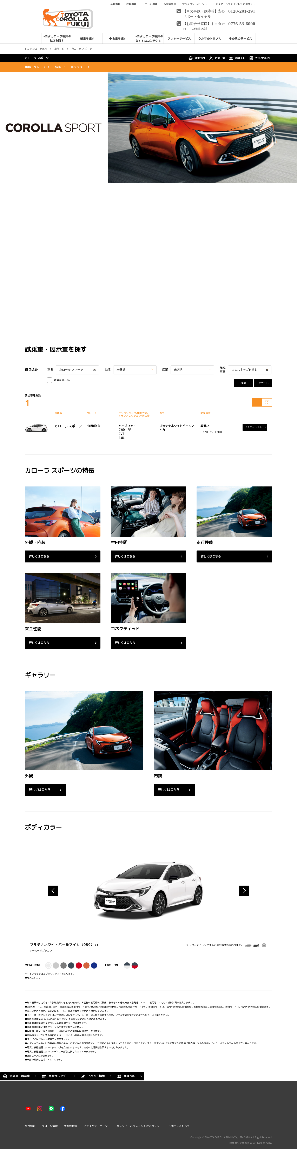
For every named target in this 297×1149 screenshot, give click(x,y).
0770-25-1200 (211, 432)
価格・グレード (35, 67)
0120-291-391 (241, 10)
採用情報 (131, 4)
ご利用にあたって (179, 1126)
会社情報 (115, 4)
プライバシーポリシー (194, 4)
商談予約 (237, 58)
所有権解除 (170, 4)
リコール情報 (150, 4)
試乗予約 (197, 58)
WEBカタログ (259, 58)
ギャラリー (78, 67)
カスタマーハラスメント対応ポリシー (234, 4)
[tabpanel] (148, 127)
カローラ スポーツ (37, 58)
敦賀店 (204, 426)
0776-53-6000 (241, 23)
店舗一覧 (217, 58)
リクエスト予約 (255, 427)
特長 (58, 67)
